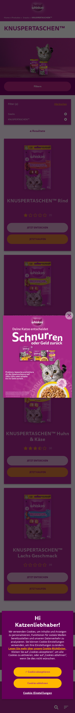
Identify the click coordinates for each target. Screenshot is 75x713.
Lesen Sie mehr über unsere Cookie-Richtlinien (37, 648)
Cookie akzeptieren (39, 672)
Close (69, 315)
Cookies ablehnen (37, 683)
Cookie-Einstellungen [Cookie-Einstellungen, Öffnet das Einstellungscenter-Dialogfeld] (37, 693)
